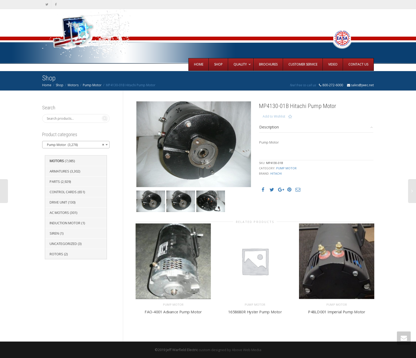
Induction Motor (65, 223)
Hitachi (276, 173)
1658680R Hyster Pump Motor (255, 311)
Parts (55, 181)
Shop (59, 85)
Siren (54, 233)
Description (269, 127)
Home (46, 85)
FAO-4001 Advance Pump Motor (173, 311)
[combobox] (76, 144)
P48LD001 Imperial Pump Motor (336, 311)
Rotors (56, 254)
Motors (73, 85)
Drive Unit (58, 202)
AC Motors (59, 212)
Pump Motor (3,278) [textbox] (74, 145)
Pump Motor (92, 85)
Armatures (59, 171)
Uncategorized (63, 243)
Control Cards (63, 191)
